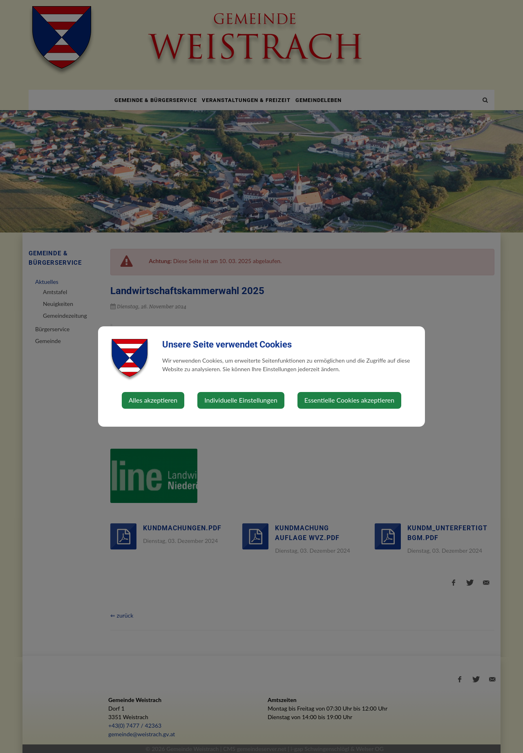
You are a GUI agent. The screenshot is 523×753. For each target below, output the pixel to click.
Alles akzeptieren (153, 400)
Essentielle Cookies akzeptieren (349, 400)
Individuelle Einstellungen (240, 400)
